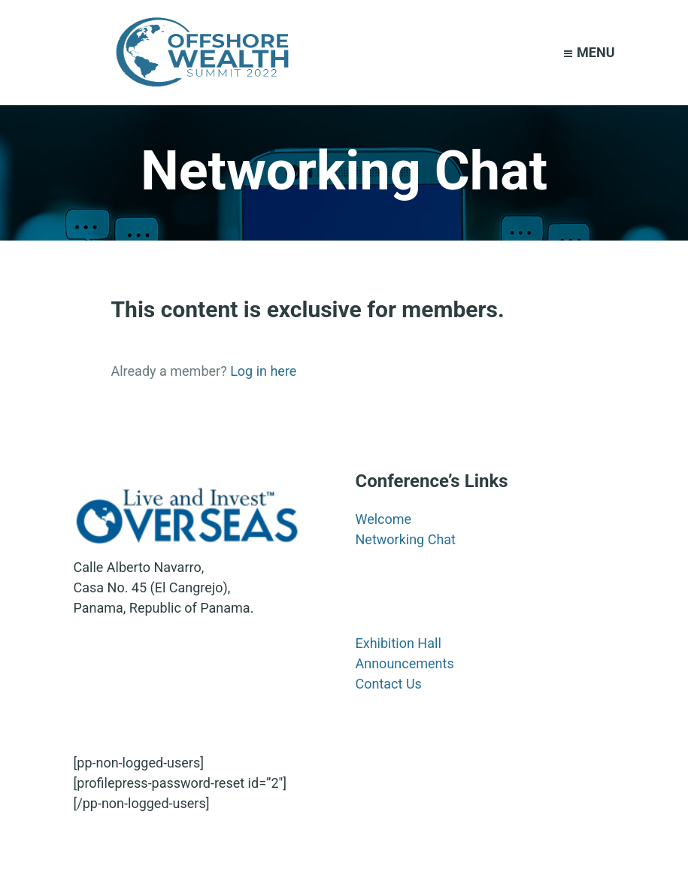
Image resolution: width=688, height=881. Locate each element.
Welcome (384, 519)
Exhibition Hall (398, 643)
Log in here (263, 371)
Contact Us (389, 684)
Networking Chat (406, 539)
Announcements (405, 663)
